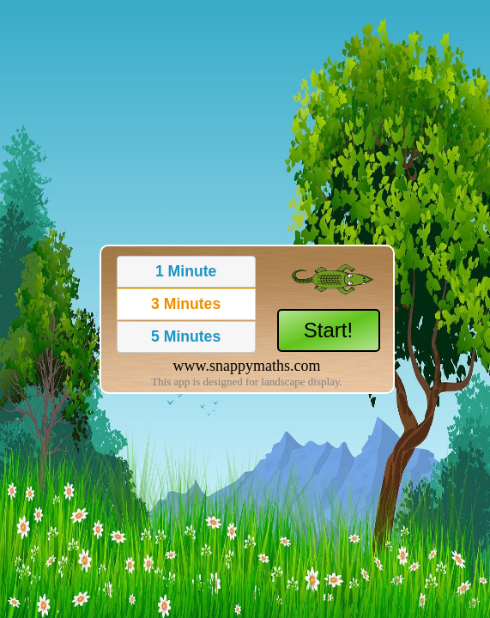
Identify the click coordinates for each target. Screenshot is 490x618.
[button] (186, 272)
